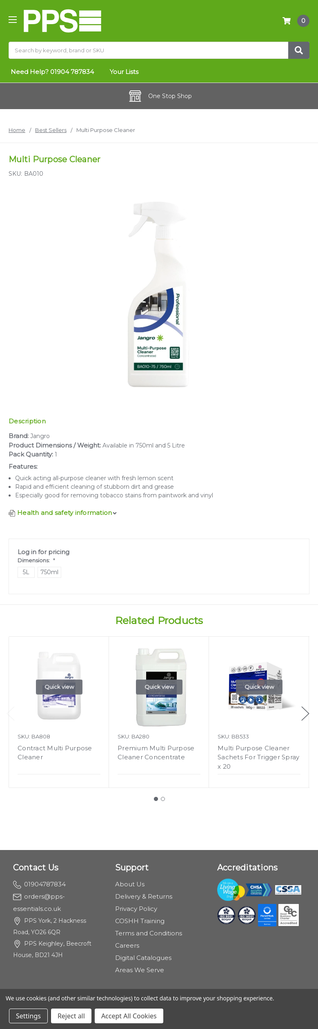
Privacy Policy (136, 909)
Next (305, 713)
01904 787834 (72, 72)
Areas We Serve (139, 970)
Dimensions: (36, 560)
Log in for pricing (43, 552)
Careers (127, 945)
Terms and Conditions (148, 933)
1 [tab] (156, 799)
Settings (28, 1015)
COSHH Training (140, 921)
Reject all (71, 1015)
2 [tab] (163, 799)
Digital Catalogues (143, 958)
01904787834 (39, 884)
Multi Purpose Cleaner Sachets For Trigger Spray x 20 (258, 757)
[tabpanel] (59, 712)
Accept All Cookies (129, 1015)
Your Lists (124, 72)
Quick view (59, 686)
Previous (10, 713)
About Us (130, 884)
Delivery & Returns (143, 896)
